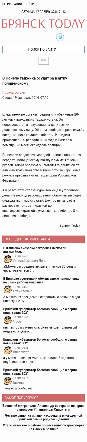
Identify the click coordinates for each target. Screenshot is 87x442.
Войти (29, 4)
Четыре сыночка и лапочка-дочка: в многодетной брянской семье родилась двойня (43, 417)
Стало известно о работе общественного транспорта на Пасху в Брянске (43, 427)
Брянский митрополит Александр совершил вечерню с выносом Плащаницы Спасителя (43, 407)
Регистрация (12, 4)
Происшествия (13, 92)
